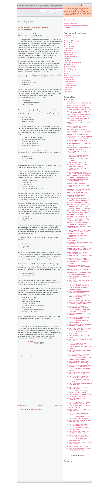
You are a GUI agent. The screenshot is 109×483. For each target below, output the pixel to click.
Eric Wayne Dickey (70, 52)
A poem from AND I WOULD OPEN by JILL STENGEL (79, 339)
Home (40, 405)
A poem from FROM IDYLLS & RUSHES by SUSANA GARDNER (78, 435)
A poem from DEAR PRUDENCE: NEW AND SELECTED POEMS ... (78, 299)
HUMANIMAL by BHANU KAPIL (77, 193)
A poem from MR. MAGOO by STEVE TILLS (79, 347)
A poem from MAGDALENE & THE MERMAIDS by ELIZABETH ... (78, 376)
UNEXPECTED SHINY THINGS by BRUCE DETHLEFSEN (78, 252)
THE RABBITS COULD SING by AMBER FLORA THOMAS (77, 155)
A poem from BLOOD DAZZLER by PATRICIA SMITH (78, 428)
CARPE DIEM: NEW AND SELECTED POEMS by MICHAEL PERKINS (79, 249)
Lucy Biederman (69, 66)
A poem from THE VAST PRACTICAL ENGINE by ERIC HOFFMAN (79, 365)
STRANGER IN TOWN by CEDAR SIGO (78, 186)
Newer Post (22, 405)
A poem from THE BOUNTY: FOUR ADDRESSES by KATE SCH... (78, 354)
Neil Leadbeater (69, 68)
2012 (68, 99)
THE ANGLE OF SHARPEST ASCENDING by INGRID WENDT (78, 266)
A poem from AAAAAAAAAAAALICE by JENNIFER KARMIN (79, 292)
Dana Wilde (67, 45)
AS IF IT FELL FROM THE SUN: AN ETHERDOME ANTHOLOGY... (78, 112)
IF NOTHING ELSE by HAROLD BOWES (77, 262)
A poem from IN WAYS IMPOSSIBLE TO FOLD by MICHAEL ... (79, 449)
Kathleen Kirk (68, 64)
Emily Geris (68, 50)
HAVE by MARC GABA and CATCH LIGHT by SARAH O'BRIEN (78, 199)
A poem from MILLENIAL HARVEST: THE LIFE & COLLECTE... (79, 421)
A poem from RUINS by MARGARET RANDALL (79, 351)
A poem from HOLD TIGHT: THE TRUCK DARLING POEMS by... (78, 362)
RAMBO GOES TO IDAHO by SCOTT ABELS (79, 123)
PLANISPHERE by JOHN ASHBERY (79, 132)
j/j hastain (67, 58)
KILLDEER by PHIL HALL (75, 214)
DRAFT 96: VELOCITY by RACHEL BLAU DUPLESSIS (78, 189)
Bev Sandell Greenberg (71, 41)
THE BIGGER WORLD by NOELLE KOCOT (78, 144)
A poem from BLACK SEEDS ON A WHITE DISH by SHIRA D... (78, 310)
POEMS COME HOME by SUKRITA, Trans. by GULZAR (78, 126)
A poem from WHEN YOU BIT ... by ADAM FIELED (78, 410)
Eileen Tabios (68, 48)
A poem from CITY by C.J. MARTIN (78, 446)
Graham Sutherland (70, 56)
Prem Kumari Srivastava (72, 76)
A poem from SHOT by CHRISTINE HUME (78, 336)
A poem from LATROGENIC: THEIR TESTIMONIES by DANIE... (78, 373)
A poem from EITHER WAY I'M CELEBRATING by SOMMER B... (78, 284)
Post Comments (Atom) (34, 410)
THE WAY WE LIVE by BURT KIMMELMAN (76, 169)
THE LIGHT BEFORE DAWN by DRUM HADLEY (79, 159)
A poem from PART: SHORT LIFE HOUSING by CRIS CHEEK (78, 432)
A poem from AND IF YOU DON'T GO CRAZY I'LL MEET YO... (79, 325)
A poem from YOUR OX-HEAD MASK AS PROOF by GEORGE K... (79, 329)
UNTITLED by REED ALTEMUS (77, 130)
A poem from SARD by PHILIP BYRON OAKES (77, 388)
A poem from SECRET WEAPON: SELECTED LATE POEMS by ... (78, 417)
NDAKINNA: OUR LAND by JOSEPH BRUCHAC (79, 227)
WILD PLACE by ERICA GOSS (77, 202)
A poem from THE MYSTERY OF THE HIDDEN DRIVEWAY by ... (79, 358)
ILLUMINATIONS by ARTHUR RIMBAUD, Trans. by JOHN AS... (78, 258)
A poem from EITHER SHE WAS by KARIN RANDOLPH (78, 321)
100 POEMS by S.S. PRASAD (76, 162)
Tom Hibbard (68, 91)
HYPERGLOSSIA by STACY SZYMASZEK (76, 239)
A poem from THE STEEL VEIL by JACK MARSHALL (78, 439)
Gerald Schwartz (69, 54)
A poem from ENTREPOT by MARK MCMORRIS (78, 277)
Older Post (58, 405)
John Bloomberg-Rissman (72, 62)
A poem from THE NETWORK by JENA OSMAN (78, 332)
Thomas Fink (68, 87)
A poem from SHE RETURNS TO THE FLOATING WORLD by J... (79, 395)
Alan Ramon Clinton (70, 37)
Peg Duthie (67, 74)
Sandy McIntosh (69, 79)
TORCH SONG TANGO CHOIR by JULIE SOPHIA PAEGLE (78, 219)
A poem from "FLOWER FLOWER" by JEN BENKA (79, 280)
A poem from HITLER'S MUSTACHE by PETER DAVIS (79, 406)
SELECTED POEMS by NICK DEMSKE (76, 152)
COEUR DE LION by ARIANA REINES (79, 256)
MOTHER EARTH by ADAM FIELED (78, 217)
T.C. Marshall (68, 83)
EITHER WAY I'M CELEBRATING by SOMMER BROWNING (78, 148)
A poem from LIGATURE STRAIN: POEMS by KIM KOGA (78, 317)
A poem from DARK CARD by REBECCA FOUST (77, 288)
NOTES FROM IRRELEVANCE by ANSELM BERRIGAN (78, 180)
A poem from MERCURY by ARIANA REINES (79, 314)
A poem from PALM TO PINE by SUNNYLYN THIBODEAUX (77, 391)
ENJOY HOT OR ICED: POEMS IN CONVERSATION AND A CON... (78, 211)
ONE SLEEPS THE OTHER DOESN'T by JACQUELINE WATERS (79, 115)
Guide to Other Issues (71, 24)
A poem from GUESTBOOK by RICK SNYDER (79, 399)
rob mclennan (68, 78)
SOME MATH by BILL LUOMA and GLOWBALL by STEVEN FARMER (79, 108)
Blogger (81, 455)
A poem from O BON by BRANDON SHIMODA (78, 369)
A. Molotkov (68, 35)
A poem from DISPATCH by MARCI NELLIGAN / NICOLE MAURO (78, 402)
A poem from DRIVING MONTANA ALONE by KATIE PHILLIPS (78, 424)
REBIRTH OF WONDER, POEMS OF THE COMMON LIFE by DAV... (79, 223)
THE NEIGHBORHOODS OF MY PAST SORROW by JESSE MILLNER (79, 137)
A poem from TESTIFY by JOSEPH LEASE (78, 413)
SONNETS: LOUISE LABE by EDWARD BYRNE (76, 195)
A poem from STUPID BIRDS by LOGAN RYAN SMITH (77, 343)
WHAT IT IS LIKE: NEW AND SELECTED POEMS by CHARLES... (79, 172)
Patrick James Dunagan (72, 72)
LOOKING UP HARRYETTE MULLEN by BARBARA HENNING (79, 273)
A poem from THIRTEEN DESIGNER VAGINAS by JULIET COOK (79, 303)
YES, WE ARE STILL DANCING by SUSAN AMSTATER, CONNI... (78, 205)
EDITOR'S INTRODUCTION (76, 105)
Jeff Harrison (68, 60)
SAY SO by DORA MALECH (76, 183)
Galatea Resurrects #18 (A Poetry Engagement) (40, 6)
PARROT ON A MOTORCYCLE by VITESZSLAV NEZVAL (78, 119)
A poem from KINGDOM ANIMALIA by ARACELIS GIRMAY (79, 295)
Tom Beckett (68, 89)
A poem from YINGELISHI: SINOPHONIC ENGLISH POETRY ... (79, 306)
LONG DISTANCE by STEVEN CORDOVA (77, 140)
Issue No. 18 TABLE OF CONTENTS (79, 103)
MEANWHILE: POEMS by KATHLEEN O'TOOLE (79, 243)
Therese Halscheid (70, 85)
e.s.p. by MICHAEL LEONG (76, 246)
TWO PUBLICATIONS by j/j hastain (78, 208)
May (69, 101)
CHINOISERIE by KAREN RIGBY (78, 134)
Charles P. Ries (69, 43)
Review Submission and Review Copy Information (76, 26)
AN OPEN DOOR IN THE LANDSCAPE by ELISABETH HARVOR (77, 235)
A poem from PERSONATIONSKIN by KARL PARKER (79, 384)
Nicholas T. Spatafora (71, 70)
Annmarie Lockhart (70, 39)
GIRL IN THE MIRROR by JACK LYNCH (77, 269)
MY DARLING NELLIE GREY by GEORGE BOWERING (77, 165)
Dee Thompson (69, 46)
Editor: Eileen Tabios (71, 20)
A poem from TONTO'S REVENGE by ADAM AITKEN (79, 443)
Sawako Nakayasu (70, 81)
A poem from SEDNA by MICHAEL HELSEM (78, 380)
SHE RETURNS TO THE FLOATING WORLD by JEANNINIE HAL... (78, 176)
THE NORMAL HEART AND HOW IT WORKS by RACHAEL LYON (79, 230)
